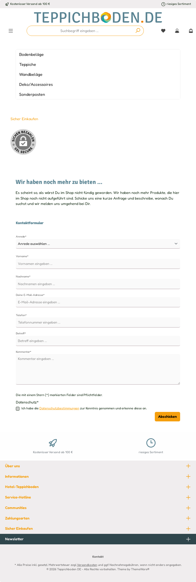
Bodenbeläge (31, 54)
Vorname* (22, 256)
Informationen (17, 476)
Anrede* (21, 236)
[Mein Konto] (177, 30)
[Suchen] (138, 31)
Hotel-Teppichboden (22, 486)
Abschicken (167, 416)
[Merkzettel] (163, 30)
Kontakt (98, 556)
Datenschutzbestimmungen (59, 408)
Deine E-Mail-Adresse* (30, 295)
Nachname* (23, 276)
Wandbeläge (30, 74)
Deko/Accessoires (36, 84)
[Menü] (10, 30)
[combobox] (80, 31)
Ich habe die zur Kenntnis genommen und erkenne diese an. (84, 408)
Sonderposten (32, 94)
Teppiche (27, 64)
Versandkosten (87, 565)
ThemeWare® (140, 569)
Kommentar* (23, 352)
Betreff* (21, 333)
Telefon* (21, 315)
